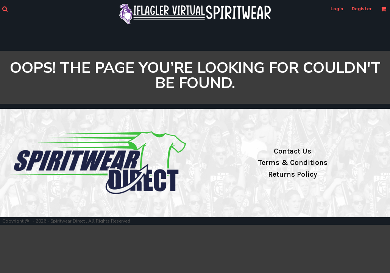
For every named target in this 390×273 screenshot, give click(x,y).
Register (362, 9)
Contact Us (292, 151)
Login (337, 9)
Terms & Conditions (293, 162)
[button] (5, 9)
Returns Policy (292, 174)
